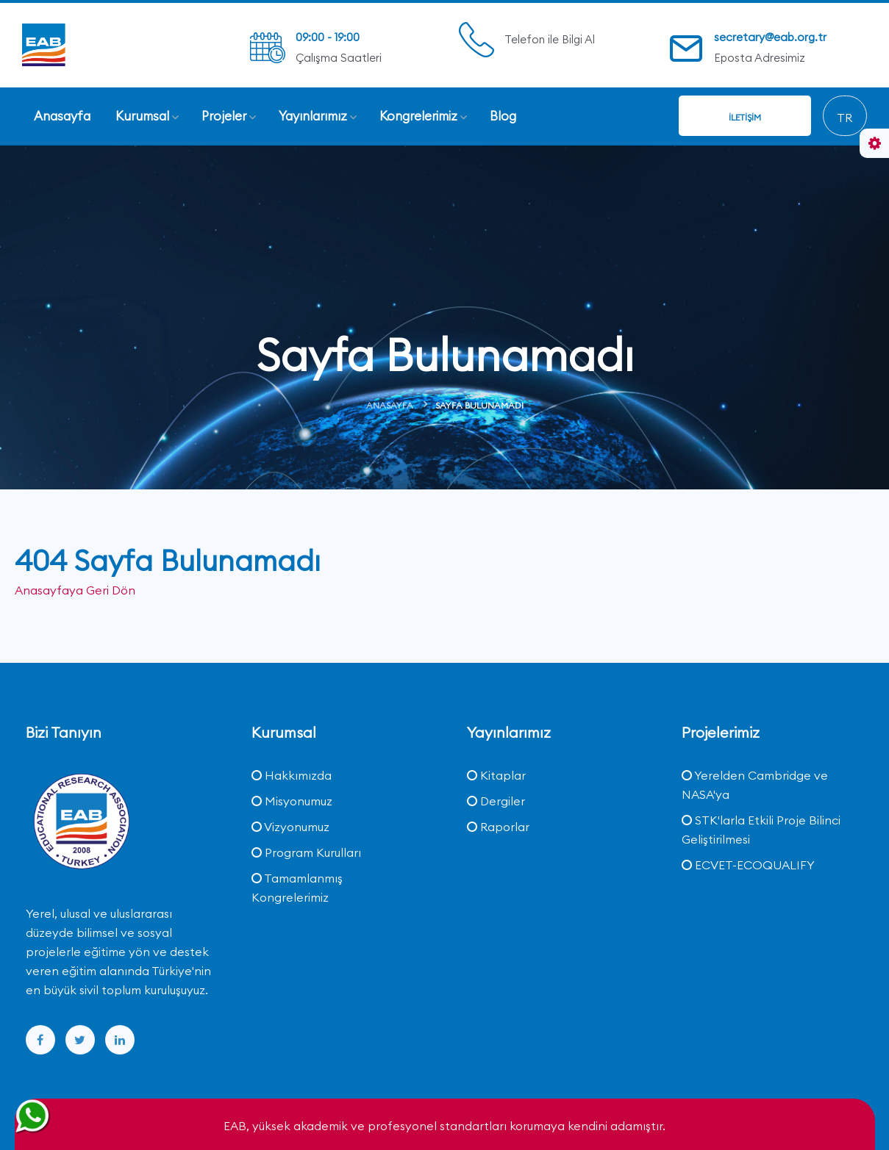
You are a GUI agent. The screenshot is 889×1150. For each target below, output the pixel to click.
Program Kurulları (306, 851)
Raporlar (498, 826)
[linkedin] (120, 1039)
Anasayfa (389, 405)
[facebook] (40, 1039)
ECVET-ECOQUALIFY (748, 864)
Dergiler (496, 800)
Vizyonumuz (290, 826)
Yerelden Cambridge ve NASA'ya (755, 784)
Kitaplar (496, 774)
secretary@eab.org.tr (770, 37)
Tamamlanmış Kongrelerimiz (297, 887)
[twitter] (80, 1039)
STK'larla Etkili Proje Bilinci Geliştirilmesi (761, 829)
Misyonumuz (291, 800)
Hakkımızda (291, 774)
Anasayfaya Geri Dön (75, 590)
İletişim (745, 117)
